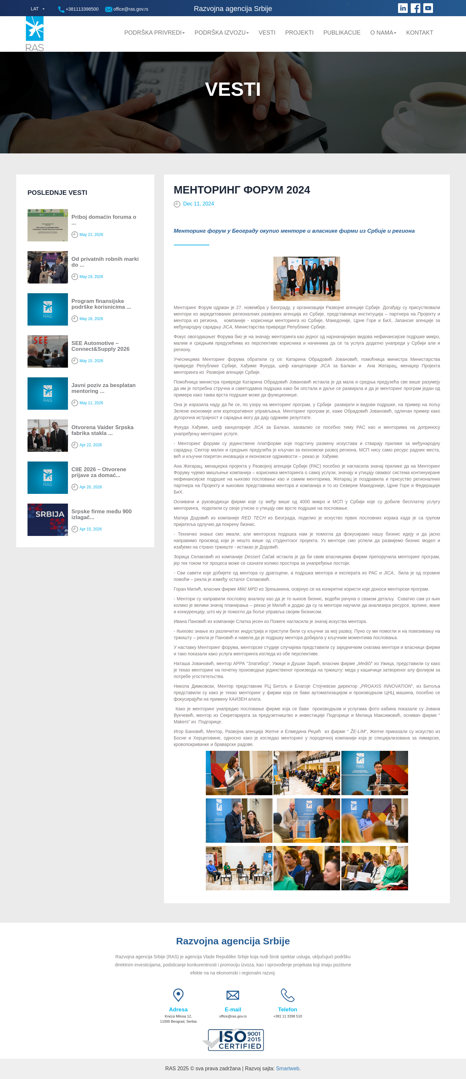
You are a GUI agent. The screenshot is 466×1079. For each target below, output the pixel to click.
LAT (35, 8)
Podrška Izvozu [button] (221, 32)
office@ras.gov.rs (127, 9)
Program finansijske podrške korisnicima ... (101, 304)
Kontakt (419, 32)
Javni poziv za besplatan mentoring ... (104, 388)
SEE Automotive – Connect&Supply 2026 (101, 346)
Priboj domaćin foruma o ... (104, 220)
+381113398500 (78, 9)
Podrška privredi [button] (154, 32)
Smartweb (287, 1068)
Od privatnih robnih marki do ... (105, 262)
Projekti (299, 32)
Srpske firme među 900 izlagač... (102, 514)
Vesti (267, 32)
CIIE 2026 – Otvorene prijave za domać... (99, 472)
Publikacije (342, 32)
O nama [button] (383, 32)
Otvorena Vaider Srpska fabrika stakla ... (103, 430)
